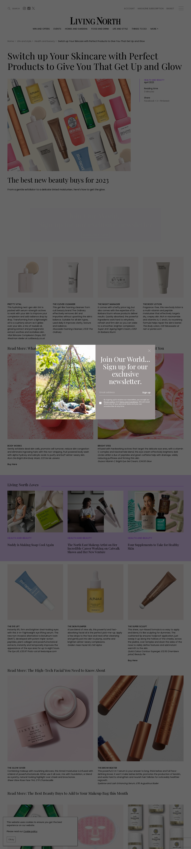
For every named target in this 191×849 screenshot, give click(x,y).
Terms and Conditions (128, 402)
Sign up (146, 392)
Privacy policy (109, 402)
